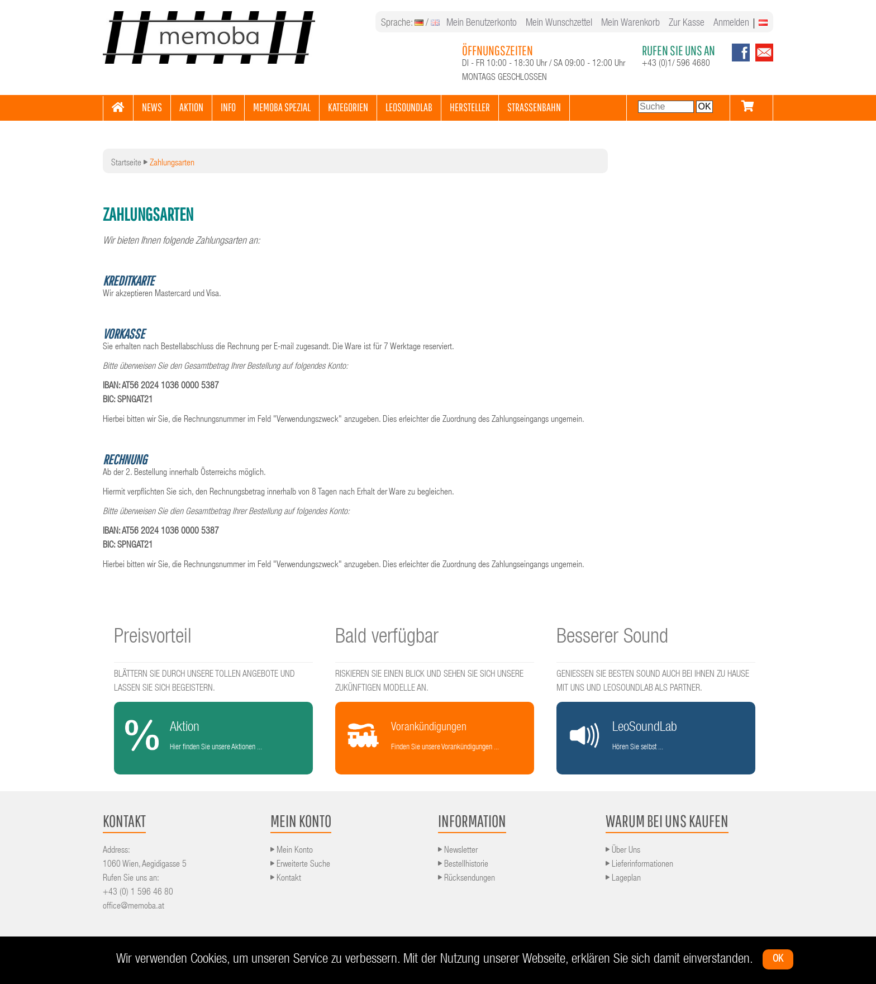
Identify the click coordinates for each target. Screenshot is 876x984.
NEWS (152, 107)
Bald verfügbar (387, 638)
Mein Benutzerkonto (481, 23)
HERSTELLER (470, 107)
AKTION (191, 107)
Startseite (126, 163)
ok (778, 959)
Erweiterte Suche (300, 865)
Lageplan (623, 878)
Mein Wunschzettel (559, 23)
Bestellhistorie (463, 865)
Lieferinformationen (639, 865)
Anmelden (731, 23)
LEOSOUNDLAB (408, 107)
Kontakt (285, 878)
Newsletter (458, 851)
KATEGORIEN (348, 107)
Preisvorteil (153, 638)
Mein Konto (291, 851)
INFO (228, 107)
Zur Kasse (686, 23)
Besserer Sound (612, 638)
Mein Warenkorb (630, 23)
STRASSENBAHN (534, 107)
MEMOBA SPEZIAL (282, 107)
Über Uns (623, 851)
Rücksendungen (466, 878)
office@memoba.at (133, 906)
